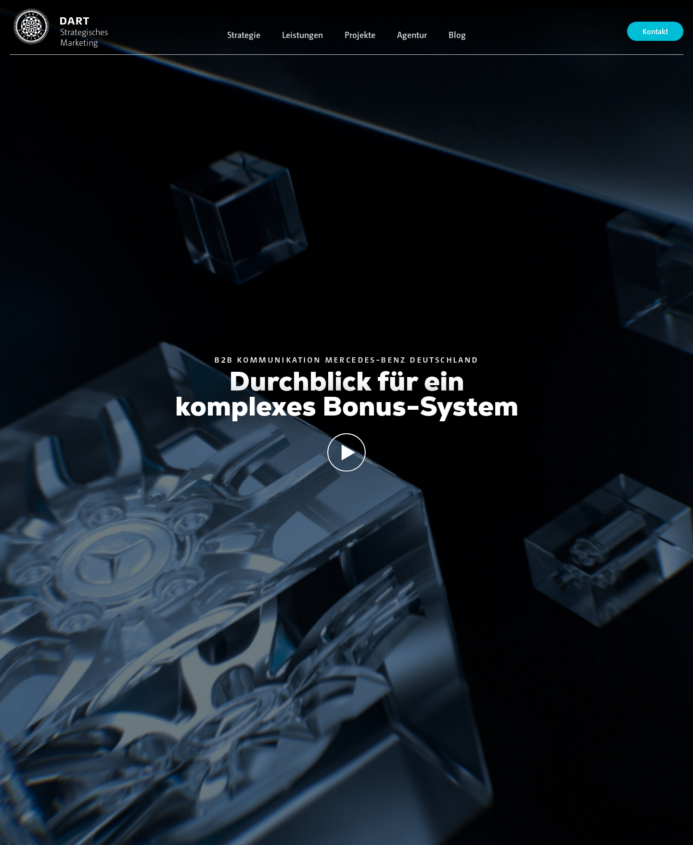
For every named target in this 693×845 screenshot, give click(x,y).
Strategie (243, 34)
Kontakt (655, 31)
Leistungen (302, 34)
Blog (457, 34)
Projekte (360, 34)
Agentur (412, 34)
